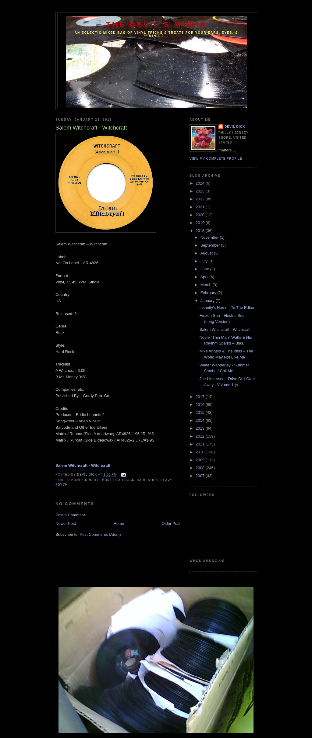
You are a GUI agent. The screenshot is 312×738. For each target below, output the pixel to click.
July (204, 261)
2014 (201, 420)
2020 (201, 215)
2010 (201, 452)
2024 (201, 183)
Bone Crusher (85, 480)
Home (119, 523)
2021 (201, 207)
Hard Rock (147, 480)
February (209, 292)
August (207, 253)
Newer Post (65, 523)
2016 (201, 404)
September (210, 245)
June (205, 269)
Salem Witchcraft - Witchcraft (224, 329)
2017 (201, 396)
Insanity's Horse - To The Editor (226, 307)
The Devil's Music (156, 24)
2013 (201, 428)
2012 (201, 436)
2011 (201, 444)
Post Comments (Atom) (100, 534)
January (208, 300)
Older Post (171, 523)
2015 (201, 412)
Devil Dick (235, 126)
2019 (201, 222)
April (205, 277)
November (210, 237)
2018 (201, 230)
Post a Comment (70, 515)
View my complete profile (216, 158)
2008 (201, 468)
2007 (201, 475)
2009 (201, 460)
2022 (201, 199)
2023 (201, 191)
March (206, 284)
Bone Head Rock (118, 480)
